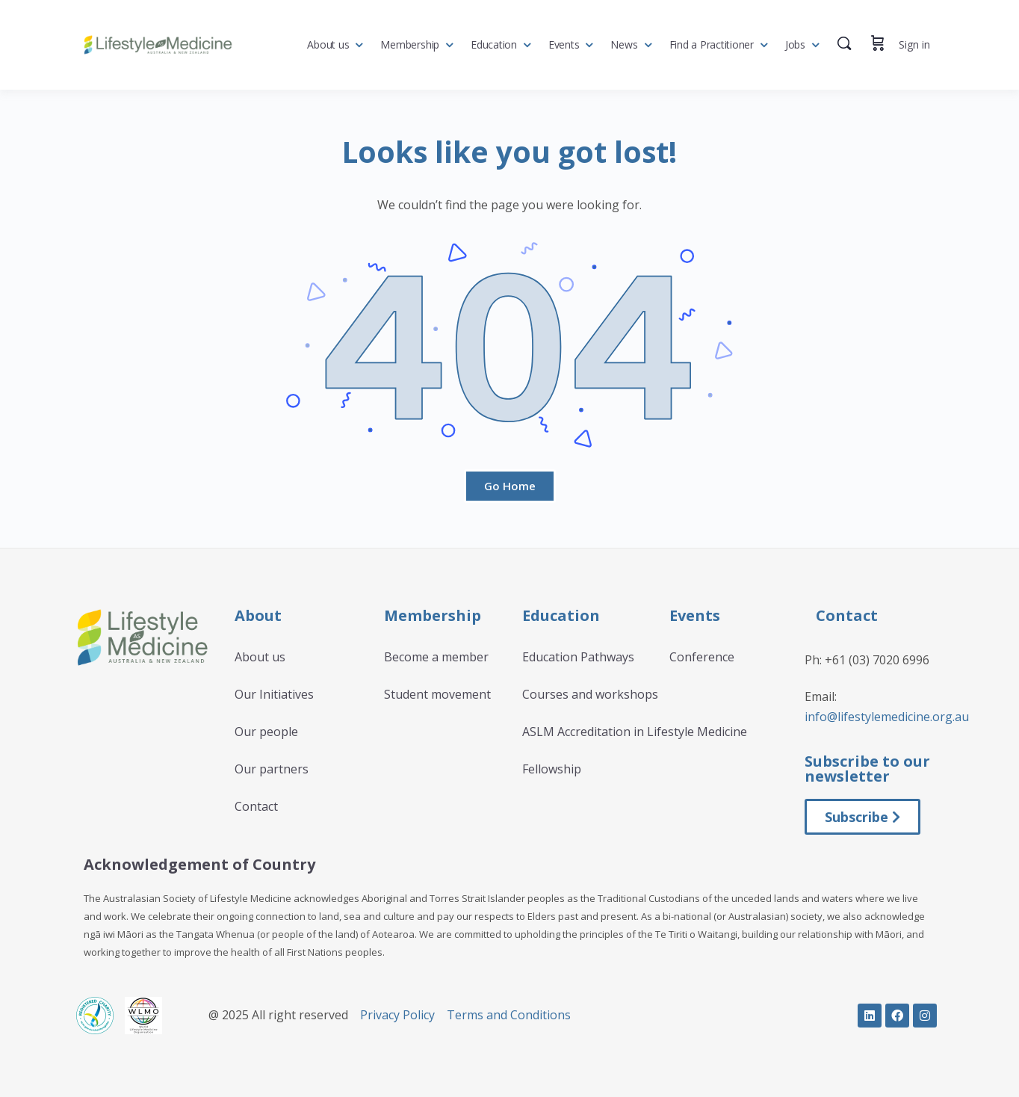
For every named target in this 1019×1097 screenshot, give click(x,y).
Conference (701, 657)
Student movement (437, 694)
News (623, 44)
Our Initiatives (274, 694)
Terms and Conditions (509, 1015)
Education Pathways (578, 657)
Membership (409, 44)
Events (564, 44)
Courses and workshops (590, 694)
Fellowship (551, 769)
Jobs (795, 44)
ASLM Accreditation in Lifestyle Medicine (634, 731)
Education (494, 44)
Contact (256, 806)
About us (328, 44)
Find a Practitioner (711, 44)
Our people (266, 731)
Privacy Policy (397, 1015)
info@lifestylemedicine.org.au (887, 716)
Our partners (272, 769)
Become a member (436, 657)
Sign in (914, 44)
